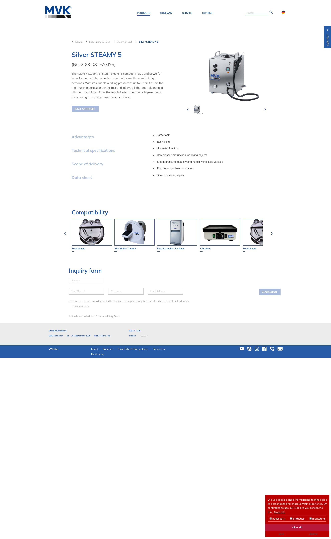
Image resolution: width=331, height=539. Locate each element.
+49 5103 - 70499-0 (153, 52)
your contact (137, 67)
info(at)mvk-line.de (152, 57)
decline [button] (313, 534)
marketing (317, 518)
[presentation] (187, 109)
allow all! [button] (297, 527)
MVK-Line (53, 349)
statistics (297, 518)
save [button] (281, 534)
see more (144, 336)
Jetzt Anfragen (85, 108)
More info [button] (279, 512)
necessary (277, 518)
